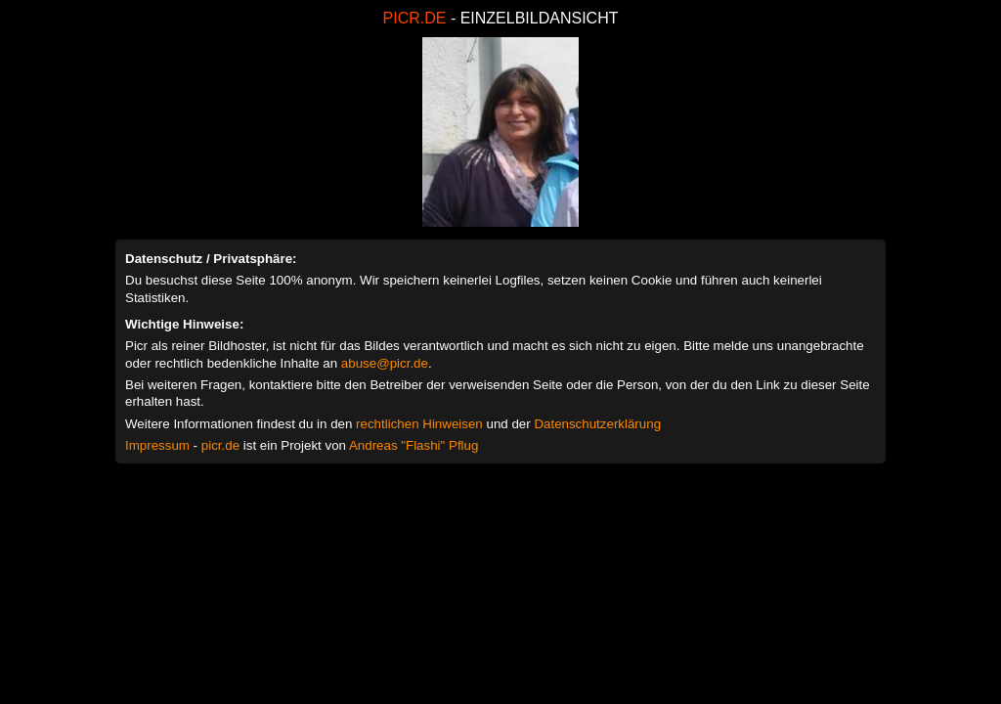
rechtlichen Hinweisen (419, 424)
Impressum (157, 445)
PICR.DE (415, 18)
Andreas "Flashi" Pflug (413, 445)
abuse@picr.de (384, 363)
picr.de (220, 445)
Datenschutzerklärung (597, 424)
